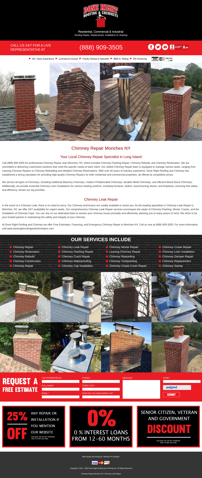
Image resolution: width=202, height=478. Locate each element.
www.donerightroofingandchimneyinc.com (30, 228)
